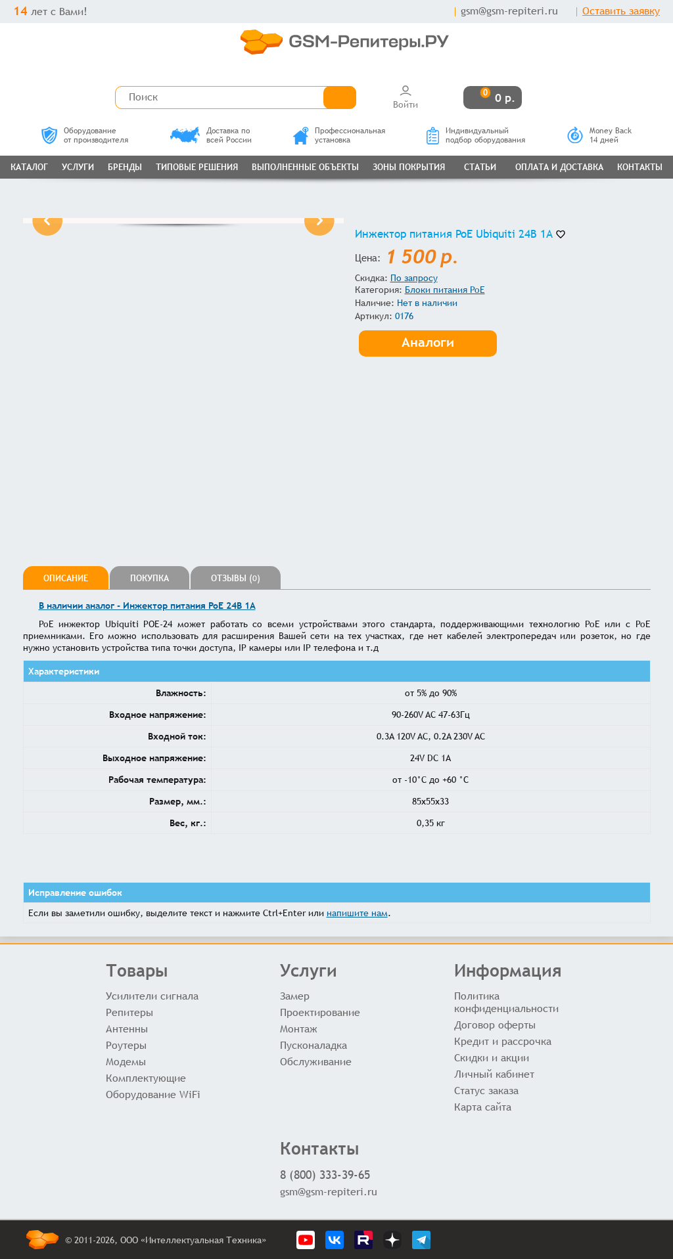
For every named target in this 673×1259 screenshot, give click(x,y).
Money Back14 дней (599, 135)
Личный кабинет (494, 1074)
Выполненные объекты (305, 167)
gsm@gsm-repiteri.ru (509, 11)
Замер (295, 996)
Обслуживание (316, 1061)
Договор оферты (495, 1025)
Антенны (127, 1029)
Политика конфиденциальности (506, 1002)
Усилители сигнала (152, 996)
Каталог (29, 167)
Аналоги (428, 341)
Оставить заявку (621, 11)
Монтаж (298, 1029)
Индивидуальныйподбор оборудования (476, 135)
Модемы (126, 1061)
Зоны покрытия (409, 167)
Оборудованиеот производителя (84, 135)
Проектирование (320, 1012)
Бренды (125, 167)
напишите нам (357, 913)
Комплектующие (146, 1078)
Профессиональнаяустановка (339, 135)
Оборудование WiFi (153, 1094)
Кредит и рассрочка (502, 1041)
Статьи (480, 167)
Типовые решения (197, 167)
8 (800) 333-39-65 (325, 1175)
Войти (405, 97)
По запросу (414, 278)
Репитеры (129, 1012)
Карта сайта (482, 1107)
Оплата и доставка (559, 167)
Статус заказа (486, 1090)
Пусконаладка (313, 1045)
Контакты (639, 167)
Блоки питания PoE (445, 289)
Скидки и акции (491, 1057)
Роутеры (126, 1045)
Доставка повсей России (211, 135)
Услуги (78, 167)
